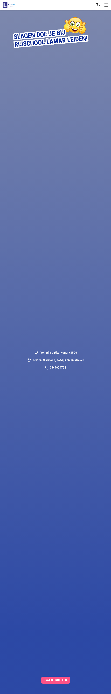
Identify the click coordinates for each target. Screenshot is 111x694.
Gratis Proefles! (56, 680)
